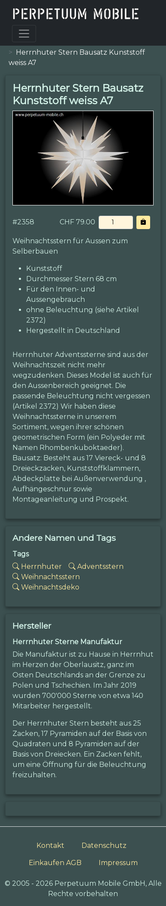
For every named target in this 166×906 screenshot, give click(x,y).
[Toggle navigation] (24, 33)
